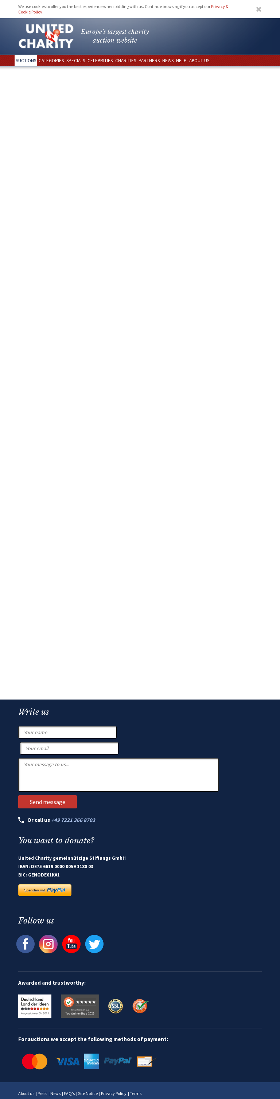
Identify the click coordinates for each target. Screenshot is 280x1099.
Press (42, 1093)
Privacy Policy (114, 1093)
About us (26, 1093)
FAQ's (69, 1093)
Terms (135, 1093)
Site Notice (88, 1093)
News (55, 1093)
